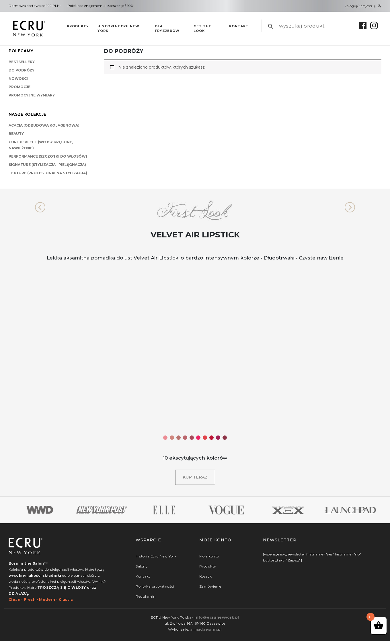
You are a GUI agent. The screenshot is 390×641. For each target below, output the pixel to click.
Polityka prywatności (155, 586)
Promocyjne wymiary (32, 95)
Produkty (78, 26)
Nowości (18, 78)
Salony (142, 566)
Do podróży (21, 70)
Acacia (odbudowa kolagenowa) (44, 125)
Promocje (19, 87)
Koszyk (205, 576)
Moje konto (209, 556)
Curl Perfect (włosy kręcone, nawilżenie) (41, 145)
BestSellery (22, 62)
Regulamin (146, 596)
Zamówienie (210, 586)
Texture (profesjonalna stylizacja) (48, 173)
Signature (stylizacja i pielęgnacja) (47, 164)
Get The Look (202, 28)
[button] (40, 207)
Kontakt (239, 26)
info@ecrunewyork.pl (216, 617)
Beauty (16, 133)
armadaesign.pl (206, 629)
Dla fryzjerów (167, 28)
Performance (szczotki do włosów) (48, 156)
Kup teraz (195, 477)
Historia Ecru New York (118, 28)
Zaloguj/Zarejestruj (362, 6)
